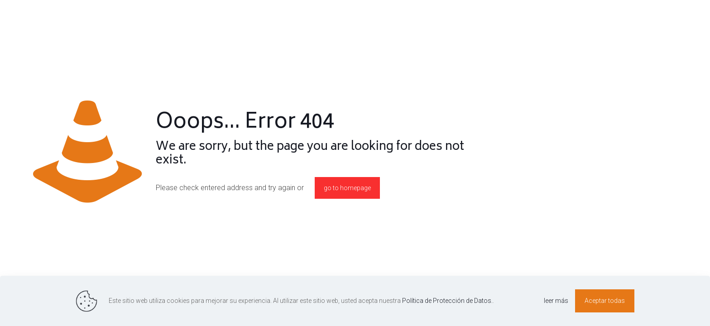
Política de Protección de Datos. (447, 300)
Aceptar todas (605, 300)
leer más (556, 300)
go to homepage (347, 188)
